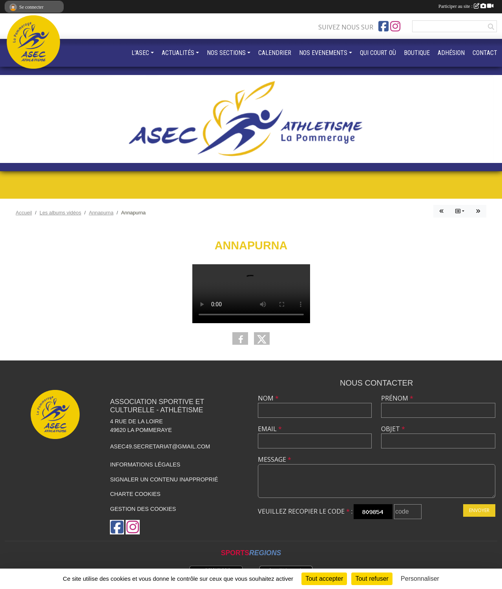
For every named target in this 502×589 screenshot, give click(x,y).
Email (270, 428)
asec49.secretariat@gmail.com (160, 446)
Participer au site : (465, 6)
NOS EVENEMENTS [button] (323, 53)
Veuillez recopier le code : (305, 511)
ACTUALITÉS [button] (178, 53)
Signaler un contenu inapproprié (164, 479)
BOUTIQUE (417, 53)
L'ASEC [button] (140, 53)
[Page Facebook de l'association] (383, 26)
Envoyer (479, 510)
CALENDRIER (274, 53)
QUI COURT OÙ (378, 53)
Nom (268, 398)
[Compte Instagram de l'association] (395, 26)
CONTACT (485, 53)
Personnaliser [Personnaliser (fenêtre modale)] (420, 578)
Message (274, 459)
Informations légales (145, 464)
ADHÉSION (451, 53)
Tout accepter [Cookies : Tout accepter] (324, 578)
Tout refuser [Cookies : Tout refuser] (371, 578)
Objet (393, 428)
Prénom (397, 398)
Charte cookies (135, 494)
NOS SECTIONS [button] (226, 53)
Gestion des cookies (143, 509)
